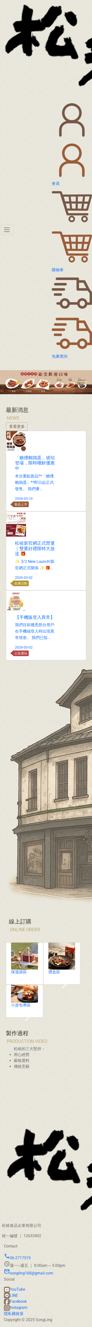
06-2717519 (17, 1258)
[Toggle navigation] (7, 230)
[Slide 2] (46, 387)
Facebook (15, 1301)
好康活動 (43, 583)
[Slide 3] (55, 387)
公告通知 (43, 653)
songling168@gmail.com (28, 1273)
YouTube (14, 1289)
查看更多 (20, 961)
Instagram (15, 1307)
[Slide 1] (37, 387)
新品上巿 (43, 504)
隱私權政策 (14, 1313)
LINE (11, 1295)
